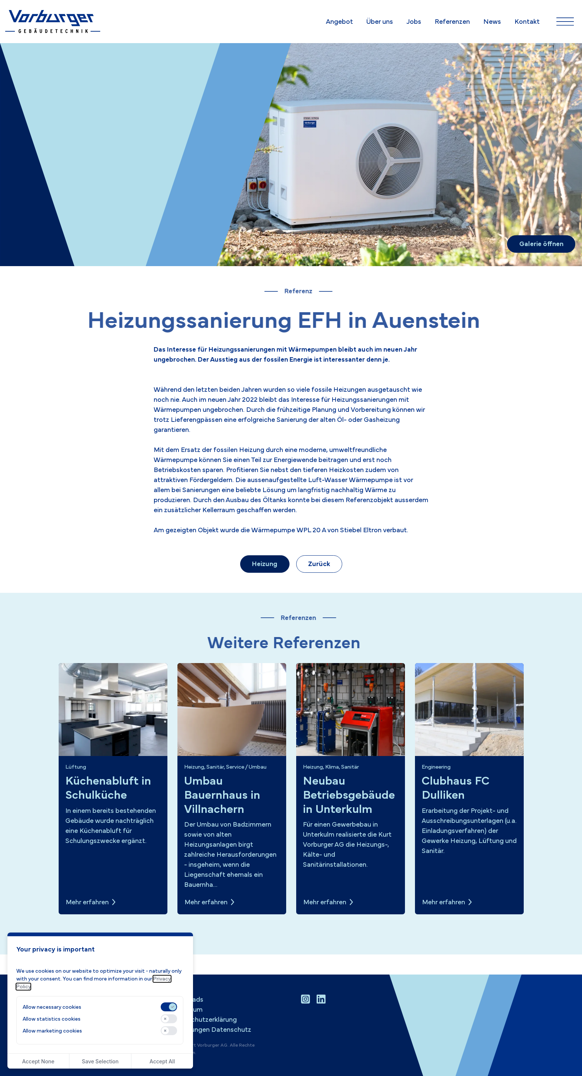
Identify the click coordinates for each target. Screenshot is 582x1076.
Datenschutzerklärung (203, 1020)
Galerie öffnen (541, 244)
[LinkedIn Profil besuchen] (321, 999)
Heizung (264, 564)
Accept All (162, 1061)
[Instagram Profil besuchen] (305, 999)
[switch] (169, 1006)
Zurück (319, 564)
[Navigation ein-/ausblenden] (565, 21)
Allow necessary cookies (52, 1007)
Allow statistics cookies (52, 1019)
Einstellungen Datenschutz (210, 1030)
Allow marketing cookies (52, 1031)
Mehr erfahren (87, 902)
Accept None (38, 1061)
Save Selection (100, 1061)
